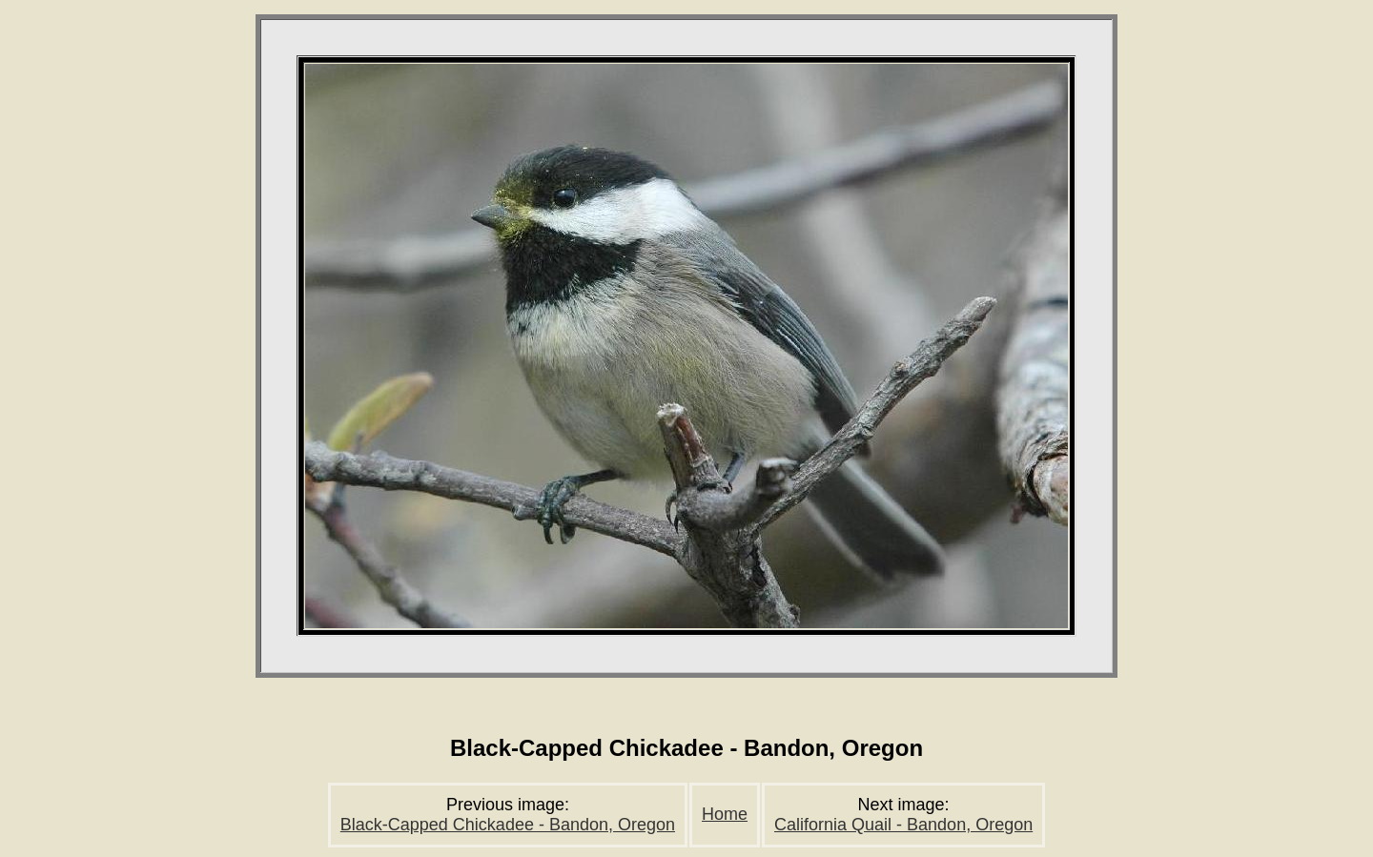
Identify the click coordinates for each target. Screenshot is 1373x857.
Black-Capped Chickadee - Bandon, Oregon (507, 824)
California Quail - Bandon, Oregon (903, 824)
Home (725, 814)
